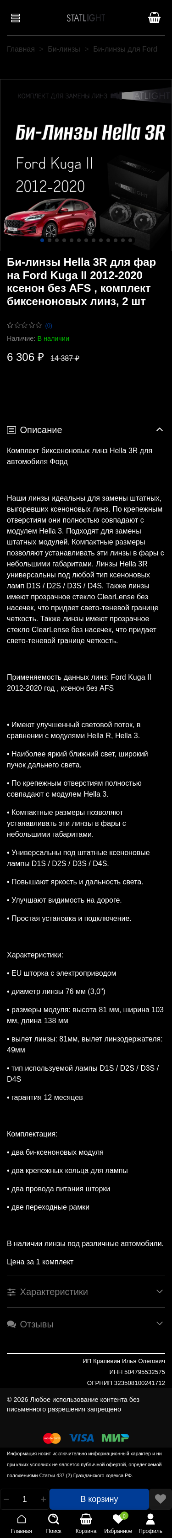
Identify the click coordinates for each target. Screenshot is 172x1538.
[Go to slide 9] (101, 240)
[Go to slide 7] (86, 240)
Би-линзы (64, 49)
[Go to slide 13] (130, 240)
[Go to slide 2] (49, 240)
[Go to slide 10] (108, 240)
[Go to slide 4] (64, 240)
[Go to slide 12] (123, 240)
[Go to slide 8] (93, 240)
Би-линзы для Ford (125, 49)
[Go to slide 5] (71, 240)
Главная (21, 49)
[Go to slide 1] (42, 240)
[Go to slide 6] (79, 240)
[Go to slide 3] (57, 240)
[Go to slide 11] (115, 240)
